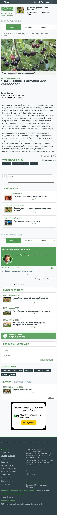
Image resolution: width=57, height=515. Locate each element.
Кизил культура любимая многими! (19, 271)
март (43, 27)
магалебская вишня (20, 164)
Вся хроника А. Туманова (45, 279)
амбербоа (28, 370)
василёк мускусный (43, 370)
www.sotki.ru (6, 33)
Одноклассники (41, 485)
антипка (6, 164)
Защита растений (8, 456)
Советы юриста (7, 478)
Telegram (29, 487)
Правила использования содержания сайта (39, 463)
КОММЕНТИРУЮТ (23, 382)
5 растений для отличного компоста (37, 9)
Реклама (29, 471)
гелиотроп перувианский (12, 370)
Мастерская (6, 484)
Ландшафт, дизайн (8, 471)
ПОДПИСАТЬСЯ (46, 360)
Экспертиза (5, 475)
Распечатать (50, 160)
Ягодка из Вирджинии (23, 390)
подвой (34, 164)
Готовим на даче (7, 465)
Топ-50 (51, 398)
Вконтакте (30, 485)
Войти (36, 2)
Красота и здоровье (9, 468)
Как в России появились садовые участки (32, 311)
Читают (6, 382)
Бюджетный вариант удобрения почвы (39, 13)
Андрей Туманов (8, 375)
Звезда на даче (7, 459)
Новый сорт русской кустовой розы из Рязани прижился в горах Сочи (30, 299)
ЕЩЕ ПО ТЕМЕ (11, 188)
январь (13, 27)
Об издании (30, 474)
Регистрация (46, 2)
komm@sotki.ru (38, 504)
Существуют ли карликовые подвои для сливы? (32, 209)
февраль (28, 27)
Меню (5, 2)
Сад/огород (5, 453)
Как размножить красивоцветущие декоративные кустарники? (29, 324)
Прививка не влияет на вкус (27, 221)
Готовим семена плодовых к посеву (30, 196)
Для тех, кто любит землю (7, 11)
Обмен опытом (18, 33)
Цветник (4, 462)
